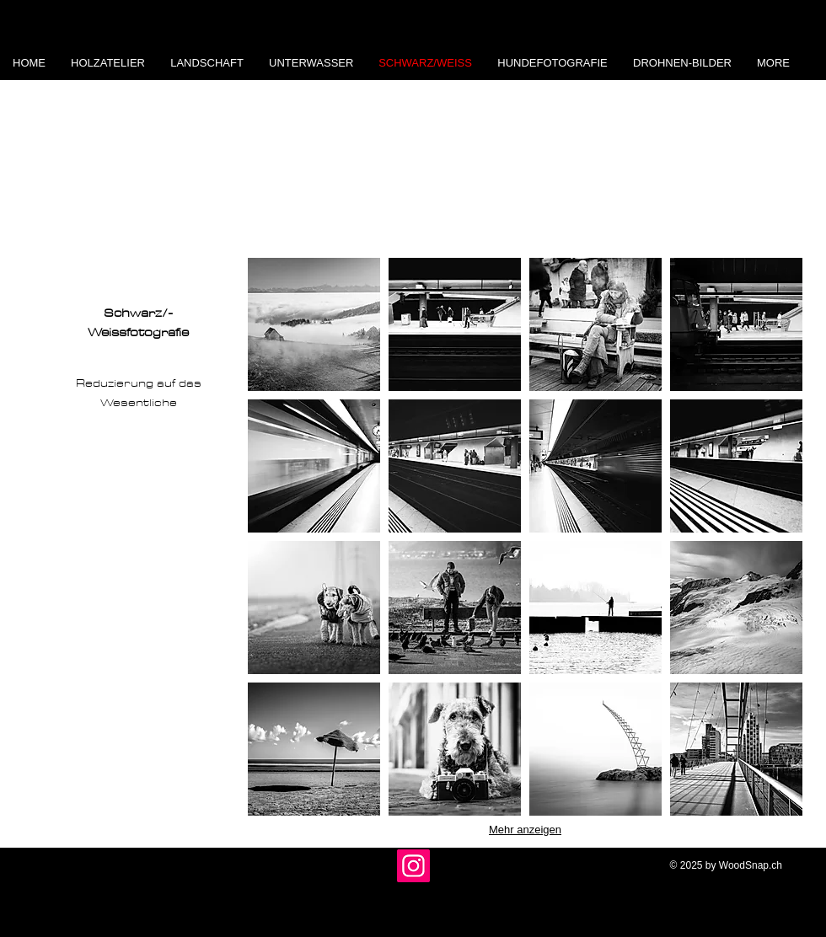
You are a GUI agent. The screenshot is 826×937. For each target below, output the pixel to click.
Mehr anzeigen (525, 829)
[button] (314, 324)
